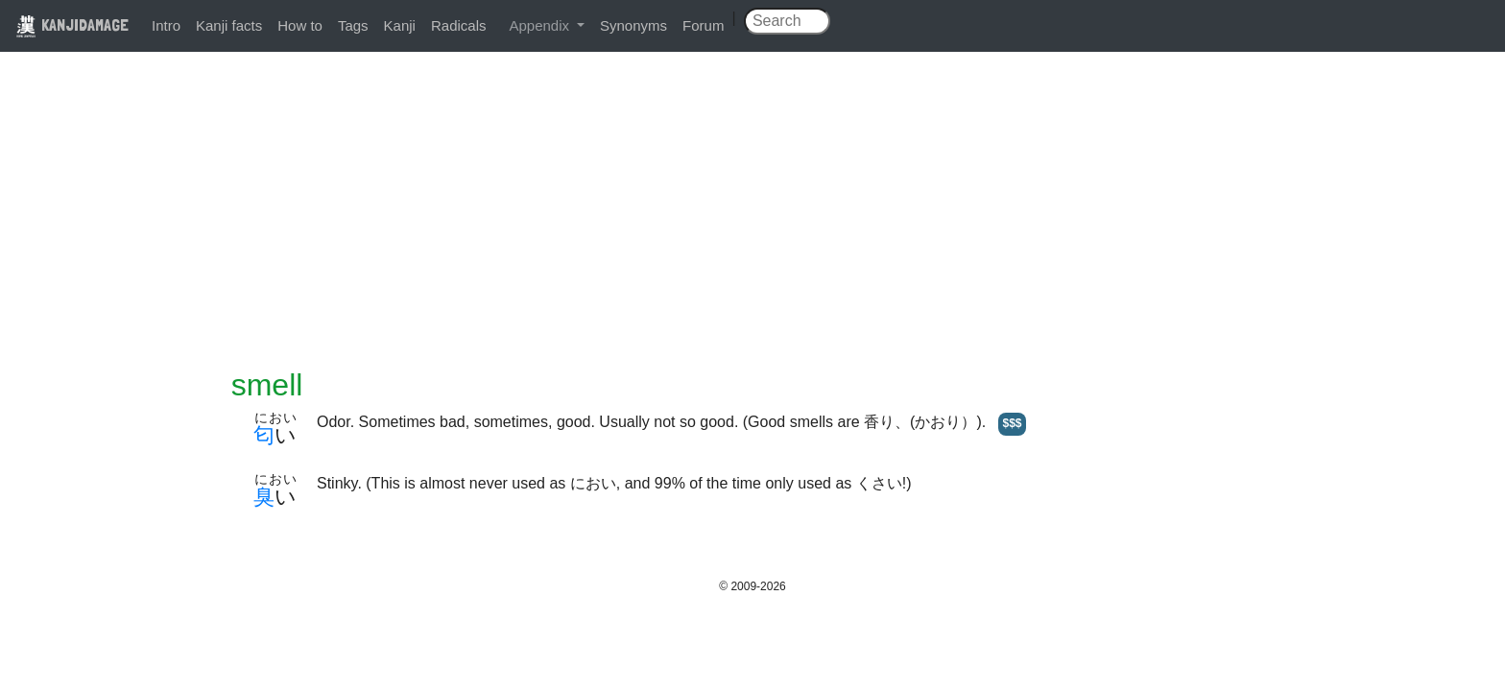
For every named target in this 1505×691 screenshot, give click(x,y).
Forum (703, 25)
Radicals (459, 25)
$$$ (1011, 423)
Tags (353, 25)
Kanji (400, 25)
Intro (166, 25)
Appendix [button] (541, 25)
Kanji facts (229, 25)
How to (299, 25)
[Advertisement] (752, 222)
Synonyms (633, 25)
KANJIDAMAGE (72, 24)
